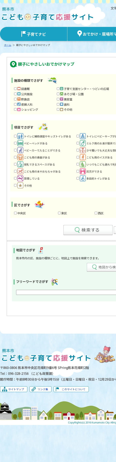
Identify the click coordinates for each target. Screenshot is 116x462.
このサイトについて (73, 389)
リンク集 (43, 389)
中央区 (21, 213)
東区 (64, 213)
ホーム (7, 45)
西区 (101, 213)
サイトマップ (16, 389)
